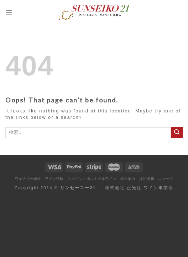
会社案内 (127, 179)
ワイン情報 (54, 179)
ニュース (165, 179)
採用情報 (146, 179)
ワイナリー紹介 (28, 179)
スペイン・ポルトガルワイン (92, 179)
